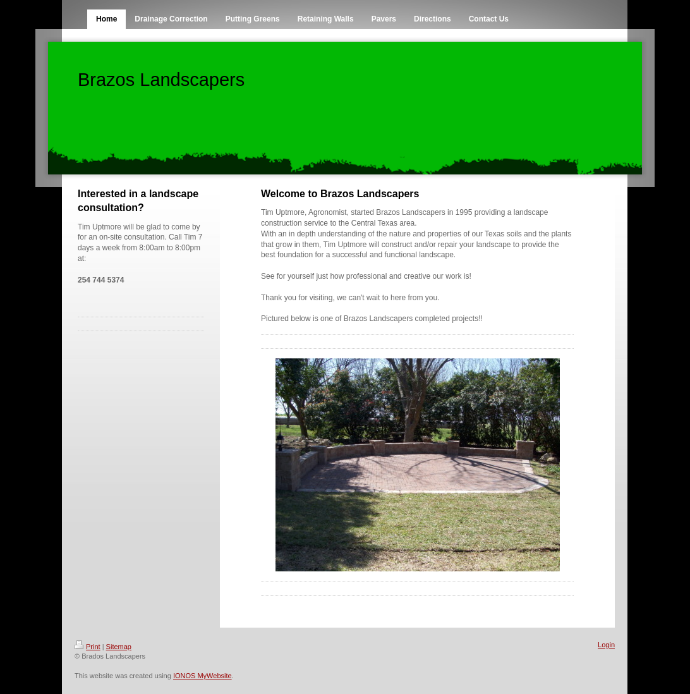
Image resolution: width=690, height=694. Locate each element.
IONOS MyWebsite (202, 675)
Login (606, 644)
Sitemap (118, 646)
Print (87, 646)
